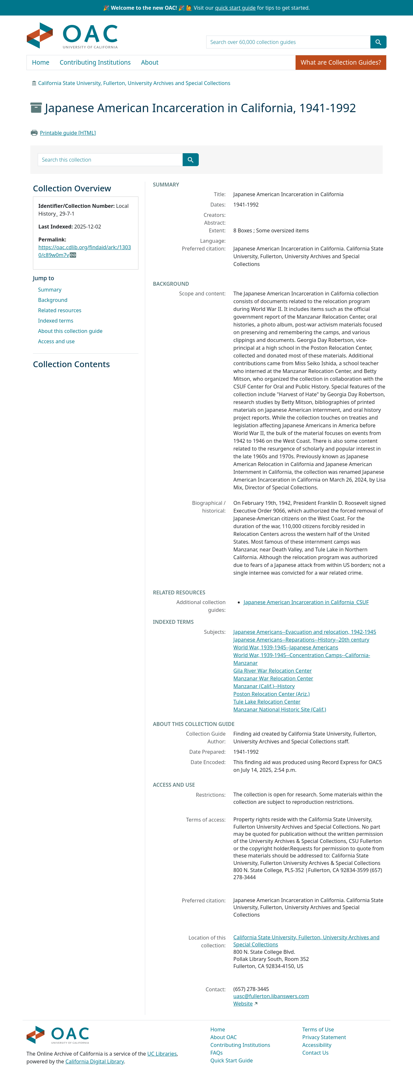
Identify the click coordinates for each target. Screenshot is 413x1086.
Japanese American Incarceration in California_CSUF (306, 602)
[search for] (288, 42)
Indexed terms (55, 320)
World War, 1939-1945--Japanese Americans (285, 647)
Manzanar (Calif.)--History (264, 686)
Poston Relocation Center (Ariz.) (271, 693)
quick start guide (235, 7)
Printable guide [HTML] (68, 132)
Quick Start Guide (231, 1060)
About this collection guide (70, 331)
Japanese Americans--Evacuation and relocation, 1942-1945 (304, 631)
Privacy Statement (324, 1037)
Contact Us (315, 1052)
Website (243, 1003)
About (149, 62)
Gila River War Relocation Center (272, 670)
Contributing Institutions (95, 62)
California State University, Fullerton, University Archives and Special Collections (134, 83)
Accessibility (316, 1045)
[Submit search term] (378, 42)
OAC (72, 36)
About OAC (223, 1037)
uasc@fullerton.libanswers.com (271, 996)
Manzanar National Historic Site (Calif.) (279, 709)
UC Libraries (162, 1053)
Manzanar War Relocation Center (273, 678)
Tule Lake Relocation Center (266, 701)
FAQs (216, 1052)
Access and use (56, 341)
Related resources (59, 310)
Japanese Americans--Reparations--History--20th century (301, 639)
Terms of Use (318, 1029)
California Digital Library (94, 1061)
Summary (49, 289)
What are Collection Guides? (341, 62)
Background (52, 299)
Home (40, 62)
